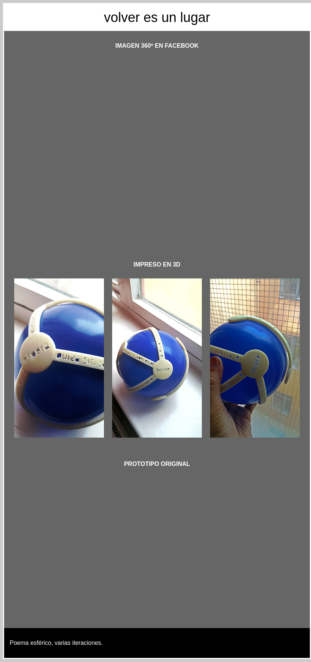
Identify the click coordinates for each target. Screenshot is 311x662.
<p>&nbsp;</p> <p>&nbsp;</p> (157, 149)
